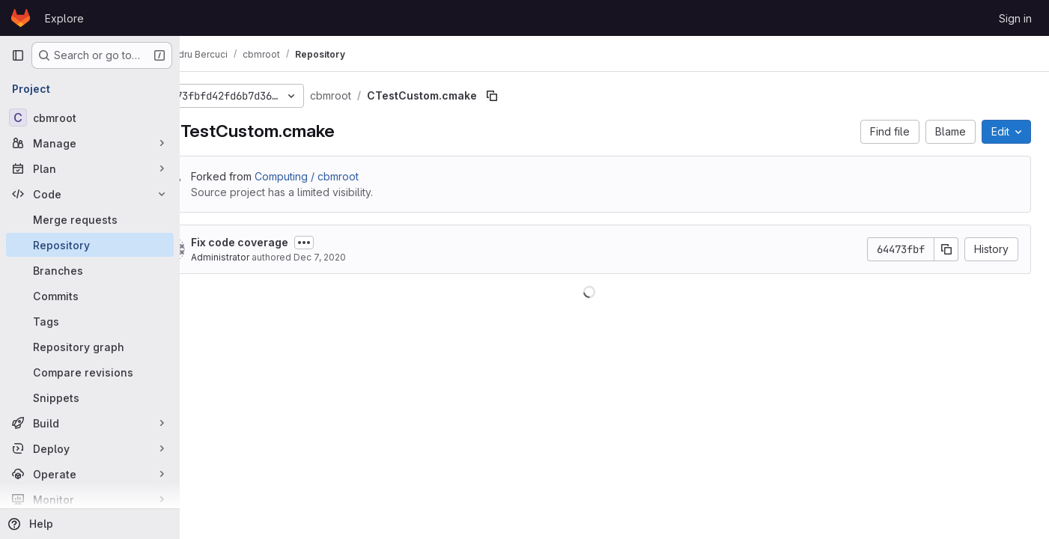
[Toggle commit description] (353, 242)
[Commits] (90, 296)
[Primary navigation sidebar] (18, 55)
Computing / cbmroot (356, 176)
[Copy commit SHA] (946, 249)
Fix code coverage (289, 242)
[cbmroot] (90, 118)
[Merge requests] (90, 219)
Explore (64, 18)
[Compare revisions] (90, 372)
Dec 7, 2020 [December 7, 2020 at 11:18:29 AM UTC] (369, 257)
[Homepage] (20, 18)
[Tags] (90, 321)
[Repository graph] (90, 347)
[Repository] (90, 245)
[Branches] (90, 270)
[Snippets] (90, 397)
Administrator (269, 257)
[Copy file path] (541, 96)
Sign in (1015, 18)
